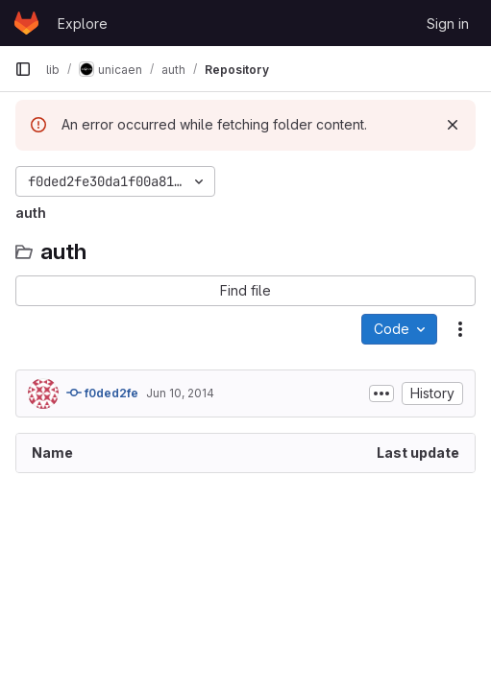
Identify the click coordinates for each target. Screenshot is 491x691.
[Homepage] (26, 23)
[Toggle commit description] (381, 393)
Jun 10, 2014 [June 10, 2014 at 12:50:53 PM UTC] (180, 393)
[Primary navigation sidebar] (23, 69)
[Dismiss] (452, 124)
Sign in (448, 23)
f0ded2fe (102, 392)
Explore (83, 23)
